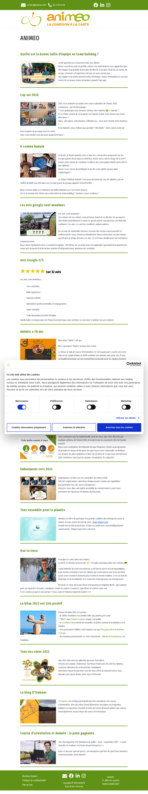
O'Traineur (63, 701)
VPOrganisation (107, 629)
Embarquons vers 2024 (36, 469)
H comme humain (32, 146)
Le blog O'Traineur (33, 692)
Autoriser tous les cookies (119, 427)
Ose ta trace (29, 551)
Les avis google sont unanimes (42, 205)
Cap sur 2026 (29, 95)
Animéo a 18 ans (31, 331)
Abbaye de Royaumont (112, 636)
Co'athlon (66, 622)
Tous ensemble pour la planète (42, 510)
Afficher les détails (126, 418)
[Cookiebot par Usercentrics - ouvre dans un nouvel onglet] (127, 364)
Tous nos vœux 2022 (35, 651)
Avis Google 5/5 (32, 260)
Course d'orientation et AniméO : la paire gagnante (57, 733)
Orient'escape (77, 619)
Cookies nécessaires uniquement (29, 427)
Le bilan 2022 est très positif (41, 603)
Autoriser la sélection (74, 427)
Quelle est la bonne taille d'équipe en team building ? (59, 54)
